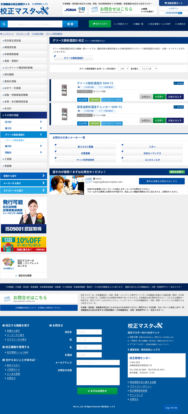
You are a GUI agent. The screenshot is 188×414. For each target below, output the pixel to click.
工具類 (7, 159)
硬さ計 (8, 128)
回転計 (8, 152)
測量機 (7, 166)
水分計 (7, 108)
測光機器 (8, 74)
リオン (152, 146)
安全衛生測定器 (12, 40)
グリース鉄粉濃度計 (54, 33)
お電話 (68, 355)
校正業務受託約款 (138, 390)
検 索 (70, 24)
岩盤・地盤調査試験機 (15, 94)
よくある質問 (13, 373)
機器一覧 (139, 23)
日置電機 (85, 153)
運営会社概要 (25, 275)
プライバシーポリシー (141, 386)
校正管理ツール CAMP (160, 23)
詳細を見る (173, 96)
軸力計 (8, 146)
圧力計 (8, 121)
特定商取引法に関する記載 (143, 382)
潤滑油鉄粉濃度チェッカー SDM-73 (99, 107)
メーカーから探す (12, 183)
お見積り (159, 96)
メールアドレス (63, 362)
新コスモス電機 (85, 146)
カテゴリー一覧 (22, 33)
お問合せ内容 (65, 370)
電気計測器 (9, 81)
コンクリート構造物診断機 (18, 67)
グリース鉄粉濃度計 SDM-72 (95, 83)
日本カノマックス (152, 153)
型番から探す (10, 175)
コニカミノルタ (152, 159)
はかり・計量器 (12, 88)
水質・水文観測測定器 (15, 101)
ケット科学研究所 (85, 159)
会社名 (68, 332)
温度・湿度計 (10, 60)
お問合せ (181, 23)
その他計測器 (37, 33)
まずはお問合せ (97, 391)
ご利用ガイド (122, 23)
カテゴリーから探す (13, 190)
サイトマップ (136, 394)
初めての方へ (100, 23)
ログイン (173, 8)
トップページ (8, 33)
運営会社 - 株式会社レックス (144, 349)
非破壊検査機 (10, 54)
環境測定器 (9, 47)
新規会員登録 (173, 12)
